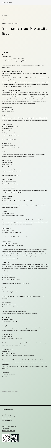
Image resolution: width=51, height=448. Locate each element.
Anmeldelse (5, 15)
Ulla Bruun (15, 23)
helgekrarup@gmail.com (8, 430)
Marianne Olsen (6, 23)
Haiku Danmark (7, 2)
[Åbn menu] (19, 2)
